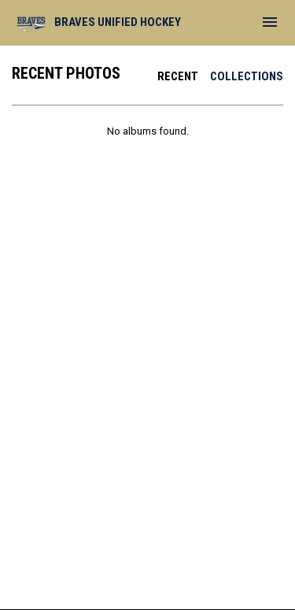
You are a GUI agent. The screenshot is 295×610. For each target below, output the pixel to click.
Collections (246, 76)
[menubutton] (269, 22)
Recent (177, 76)
